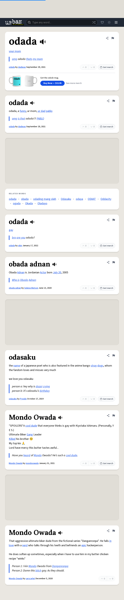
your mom (15, 51)
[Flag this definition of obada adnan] (113, 262)
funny (23, 111)
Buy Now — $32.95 (52, 83)
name (16, 366)
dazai (39, 386)
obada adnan (15, 288)
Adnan (20, 272)
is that (21, 119)
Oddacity (106, 199)
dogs (100, 366)
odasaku (13, 398)
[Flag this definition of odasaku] (113, 355)
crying (46, 386)
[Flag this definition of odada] (112, 38)
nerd (25, 545)
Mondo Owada (15, 463)
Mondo (38, 455)
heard (26, 455)
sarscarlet (30, 578)
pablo (49, 111)
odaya (79, 199)
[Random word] (94, 22)
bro (14, 238)
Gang (30, 435)
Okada (29, 203)
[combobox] (62, 22)
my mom (38, 59)
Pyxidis (23, 398)
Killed (12, 439)
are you (21, 238)
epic (83, 545)
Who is (15, 280)
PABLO (40, 119)
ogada (16, 203)
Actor (43, 272)
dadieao (22, 67)
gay (11, 230)
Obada (24, 280)
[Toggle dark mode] (109, 22)
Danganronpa (60, 566)
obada (25, 199)
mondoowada (32, 463)
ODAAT (92, 199)
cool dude (31, 426)
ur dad (41, 111)
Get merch (106, 67)
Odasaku (66, 199)
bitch (38, 571)
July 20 (57, 272)
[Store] (102, 22)
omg (14, 59)
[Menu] (116, 22)
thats (29, 59)
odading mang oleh (44, 199)
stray (94, 366)
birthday (45, 391)
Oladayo (42, 203)
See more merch (74, 83)
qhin (20, 245)
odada (12, 67)
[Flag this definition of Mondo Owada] (113, 415)
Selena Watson (31, 288)
